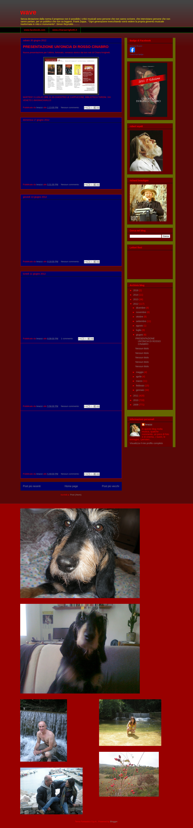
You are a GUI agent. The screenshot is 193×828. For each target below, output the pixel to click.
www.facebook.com (34, 30)
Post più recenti (32, 486)
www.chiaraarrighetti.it (64, 30)
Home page (71, 486)
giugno (140, 334)
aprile (139, 376)
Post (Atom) (75, 494)
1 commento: (67, 338)
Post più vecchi (110, 486)
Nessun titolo (142, 348)
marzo (139, 381)
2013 (136, 299)
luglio (139, 330)
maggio (140, 372)
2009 (136, 404)
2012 (136, 303)
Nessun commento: (70, 107)
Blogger (113, 821)
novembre (141, 312)
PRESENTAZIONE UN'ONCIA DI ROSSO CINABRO (66, 47)
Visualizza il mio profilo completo (146, 443)
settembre (141, 321)
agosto (140, 325)
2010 (136, 400)
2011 (136, 395)
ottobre (140, 316)
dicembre (141, 307)
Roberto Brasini (136, 46)
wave (28, 12)
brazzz (148, 424)
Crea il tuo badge (137, 54)
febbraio (140, 385)
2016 (136, 290)
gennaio (140, 390)
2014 (136, 294)
